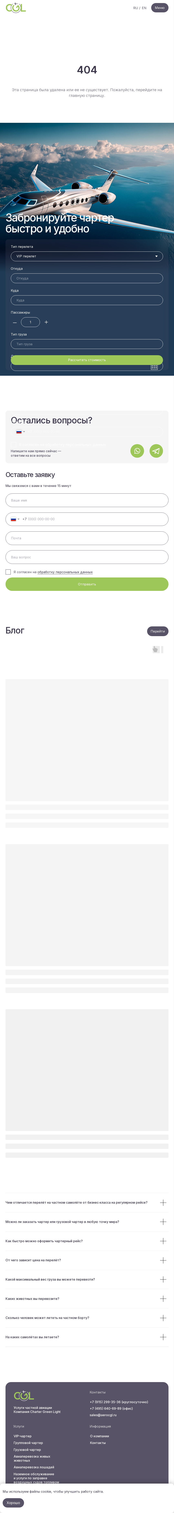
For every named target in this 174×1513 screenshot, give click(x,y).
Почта (16, 400)
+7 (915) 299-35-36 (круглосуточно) (119, 1402)
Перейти (158, 631)
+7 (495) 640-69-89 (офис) (111, 1408)
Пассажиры (20, 312)
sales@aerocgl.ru (103, 1415)
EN (144, 8)
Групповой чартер (28, 1443)
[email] (87, 538)
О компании (99, 1436)
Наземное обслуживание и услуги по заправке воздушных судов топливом (36, 1478)
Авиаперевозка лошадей (34, 1467)
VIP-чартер (23, 1436)
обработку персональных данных (75, 444)
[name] (87, 500)
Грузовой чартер (27, 1450)
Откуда (17, 269)
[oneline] (87, 557)
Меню (160, 8)
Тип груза (19, 334)
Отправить (87, 584)
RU (135, 8)
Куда (15, 290)
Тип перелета (22, 247)
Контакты (98, 1443)
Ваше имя (19, 378)
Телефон (18, 422)
